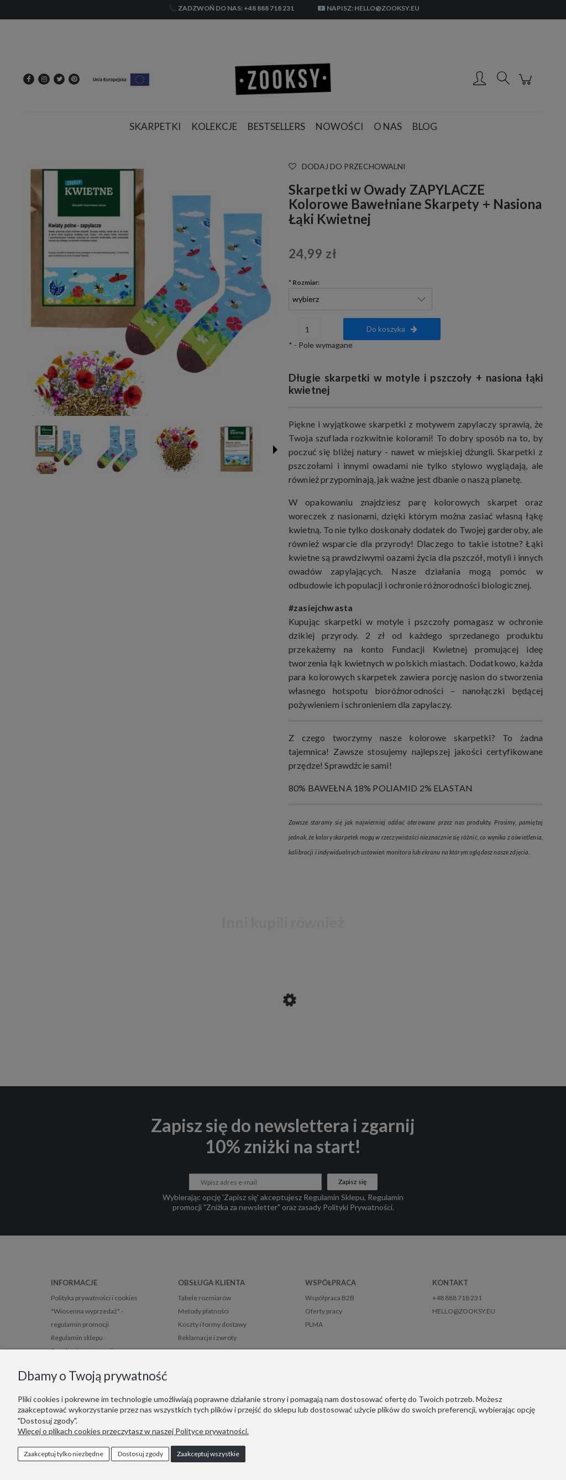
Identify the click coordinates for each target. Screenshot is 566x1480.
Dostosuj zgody (140, 1454)
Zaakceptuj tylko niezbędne (63, 1454)
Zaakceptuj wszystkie (208, 1454)
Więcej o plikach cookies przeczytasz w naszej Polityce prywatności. (133, 1431)
